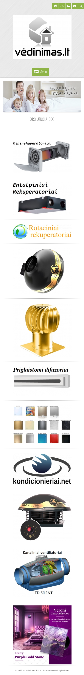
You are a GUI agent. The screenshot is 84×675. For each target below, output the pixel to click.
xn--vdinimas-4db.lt (32, 670)
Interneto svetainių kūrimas (56, 670)
